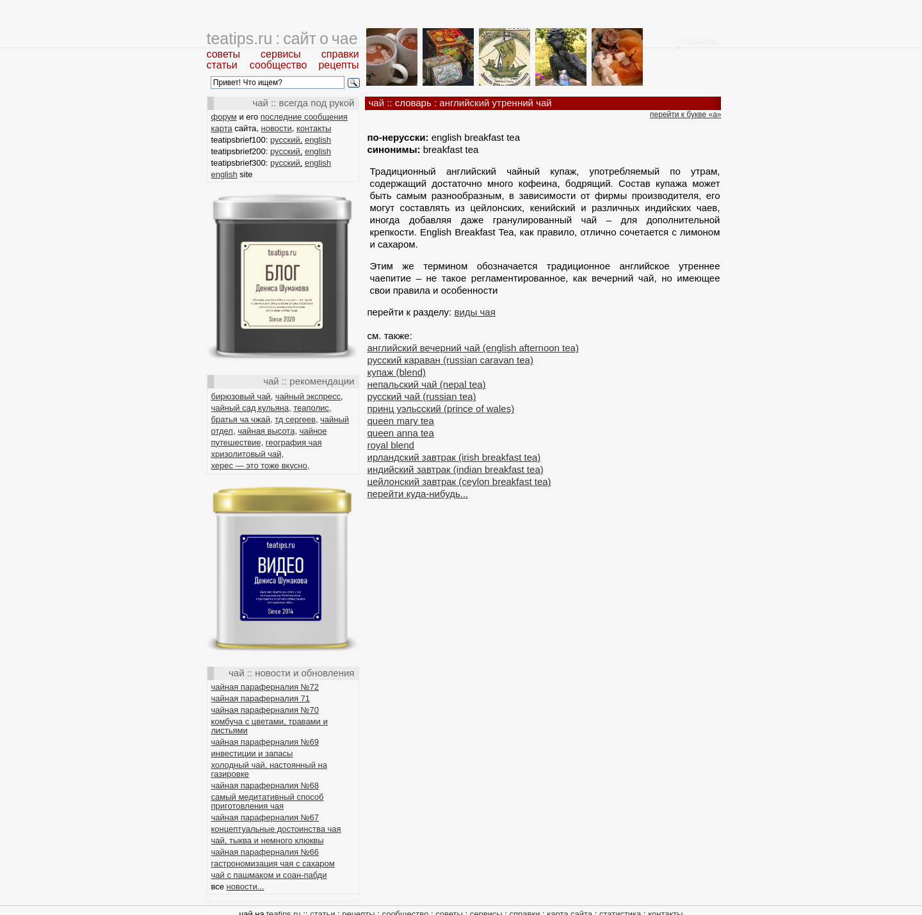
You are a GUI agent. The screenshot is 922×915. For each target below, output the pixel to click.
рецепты (338, 65)
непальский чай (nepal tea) (427, 384)
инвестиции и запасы (252, 753)
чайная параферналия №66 (265, 852)
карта (221, 128)
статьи (222, 65)
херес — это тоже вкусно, (260, 465)
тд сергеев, (296, 419)
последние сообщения (304, 117)
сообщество (278, 65)
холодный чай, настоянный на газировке (269, 769)
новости (276, 128)
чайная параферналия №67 (265, 817)
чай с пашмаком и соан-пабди (269, 875)
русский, (286, 140)
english (318, 140)
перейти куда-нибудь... (418, 493)
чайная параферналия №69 (265, 742)
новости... (245, 886)
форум (224, 117)
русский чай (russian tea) (422, 396)
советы (224, 54)
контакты (313, 128)
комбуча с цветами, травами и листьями (269, 726)
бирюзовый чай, (242, 396)
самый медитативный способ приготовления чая (267, 801)
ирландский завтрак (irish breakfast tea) (454, 457)
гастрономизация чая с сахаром (273, 863)
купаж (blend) (397, 372)
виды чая (474, 311)
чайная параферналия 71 (261, 698)
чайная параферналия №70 (265, 710)
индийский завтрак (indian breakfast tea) (456, 469)
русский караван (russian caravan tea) (450, 359)
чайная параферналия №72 (265, 687)
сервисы (281, 54)
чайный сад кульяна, (251, 408)
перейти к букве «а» (685, 114)
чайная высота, (267, 431)
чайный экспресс (308, 396)
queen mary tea (401, 420)
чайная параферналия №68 (265, 785)
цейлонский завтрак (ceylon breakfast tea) (459, 481)
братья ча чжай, (242, 419)
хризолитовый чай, (247, 454)
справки (340, 54)
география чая (294, 442)
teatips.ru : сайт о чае (282, 38)
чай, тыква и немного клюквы (267, 840)
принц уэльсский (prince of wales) (441, 408)
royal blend (391, 445)
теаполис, (312, 408)
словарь (413, 102)
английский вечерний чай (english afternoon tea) (473, 347)
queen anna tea (401, 432)
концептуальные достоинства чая (276, 829)
